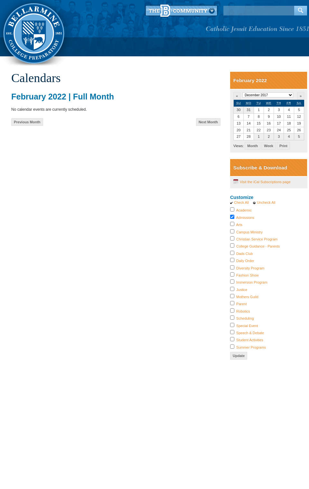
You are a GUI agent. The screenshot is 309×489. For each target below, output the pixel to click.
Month (252, 146)
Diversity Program (250, 268)
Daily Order (245, 261)
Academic (243, 210)
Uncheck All (266, 202)
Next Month (208, 122)
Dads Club (244, 254)
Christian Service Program (256, 239)
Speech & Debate (250, 333)
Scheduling (245, 318)
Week (268, 146)
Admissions (245, 218)
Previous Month (27, 122)
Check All (241, 202)
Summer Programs (251, 347)
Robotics (243, 311)
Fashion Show (247, 275)
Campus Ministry (249, 232)
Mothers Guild (247, 297)
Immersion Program (251, 282)
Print (283, 146)
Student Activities (249, 340)
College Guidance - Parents (258, 246)
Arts (239, 225)
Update (239, 356)
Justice (241, 290)
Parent (241, 304)
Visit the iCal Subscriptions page (265, 182)
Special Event (247, 326)
